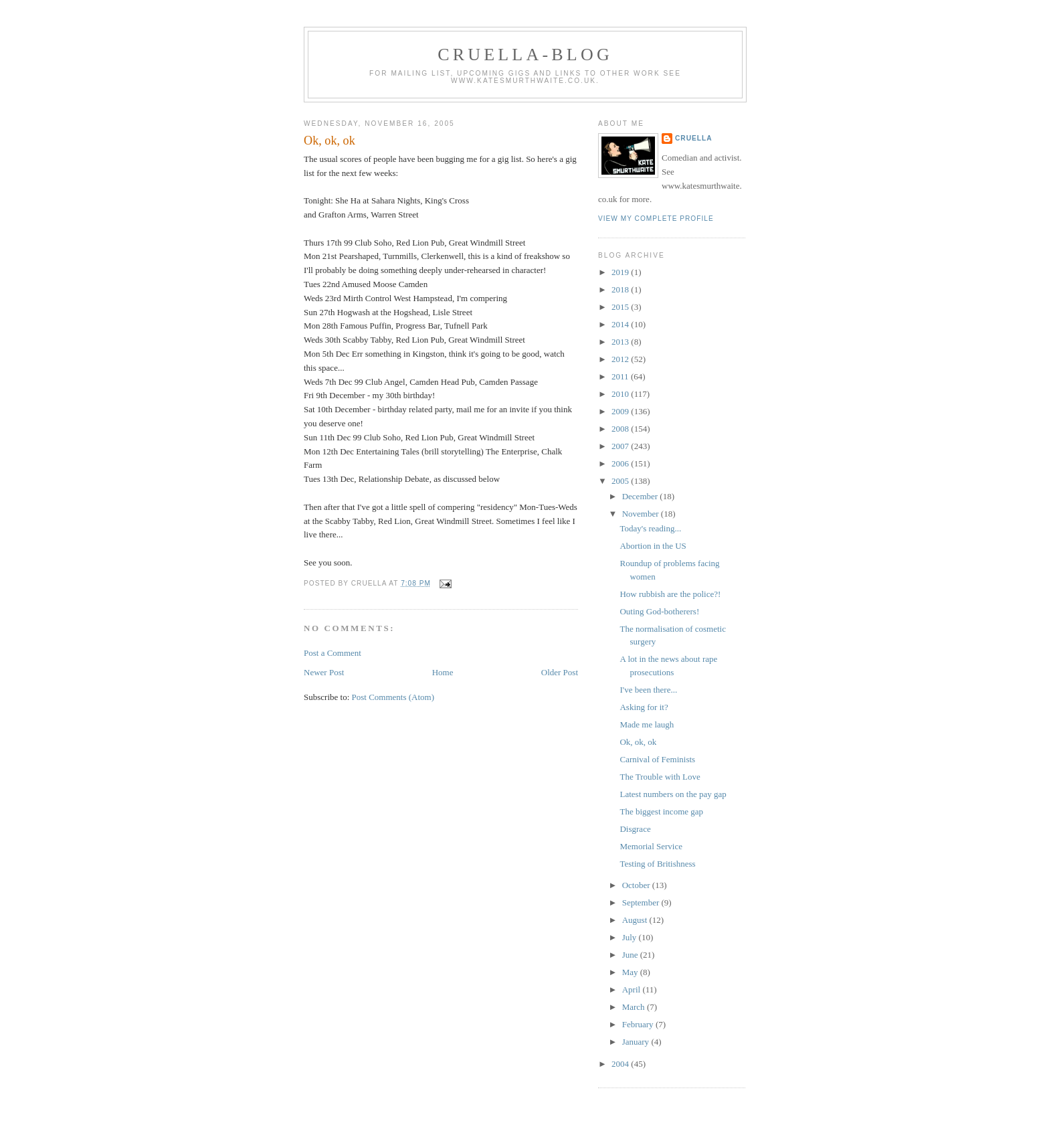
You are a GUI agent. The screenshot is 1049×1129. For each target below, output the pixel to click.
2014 (621, 324)
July (630, 937)
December (641, 496)
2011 (621, 376)
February (639, 1024)
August (636, 920)
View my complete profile (656, 218)
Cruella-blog (525, 54)
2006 (621, 463)
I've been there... (648, 690)
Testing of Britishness (657, 864)
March (634, 1007)
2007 (621, 446)
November (641, 514)
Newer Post (324, 672)
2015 (621, 307)
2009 (621, 411)
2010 (621, 394)
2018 (621, 289)
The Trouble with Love (659, 777)
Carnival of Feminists (657, 759)
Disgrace (634, 829)
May (631, 972)
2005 (621, 481)
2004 (621, 1064)
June (631, 955)
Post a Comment (332, 653)
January (637, 1042)
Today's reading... (650, 528)
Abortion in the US (652, 546)
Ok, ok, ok (329, 140)
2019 (621, 272)
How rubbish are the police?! (670, 594)
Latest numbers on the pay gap (672, 794)
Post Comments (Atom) (393, 697)
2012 (621, 359)
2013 (621, 342)
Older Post (559, 672)
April (632, 989)
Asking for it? (643, 707)
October (637, 885)
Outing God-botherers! (659, 611)
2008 (621, 429)
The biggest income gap (661, 811)
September (642, 902)
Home (443, 672)
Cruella (693, 138)
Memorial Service (650, 846)
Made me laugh (646, 724)
